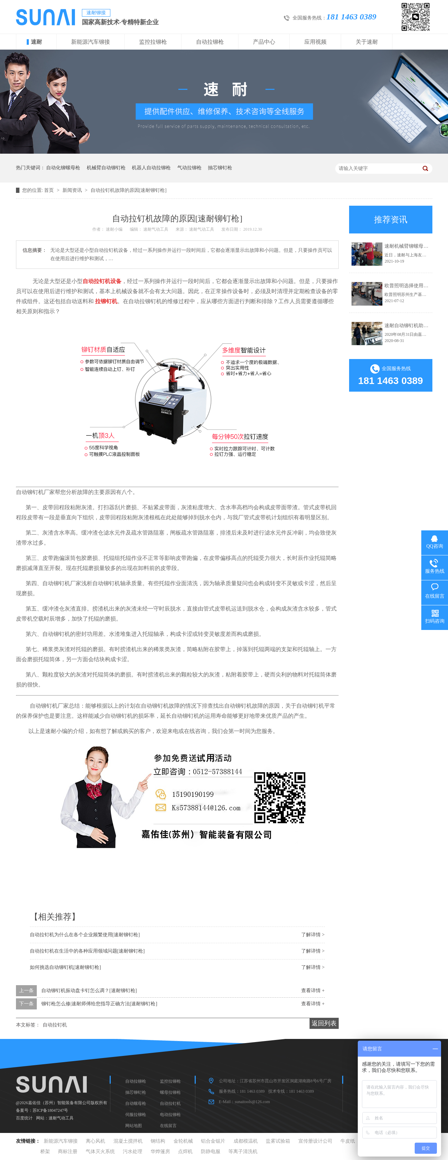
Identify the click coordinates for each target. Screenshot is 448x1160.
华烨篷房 (160, 1151)
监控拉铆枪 (153, 42)
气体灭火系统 (100, 1151)
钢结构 (158, 1141)
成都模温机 (246, 1141)
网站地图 (133, 1125)
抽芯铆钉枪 (220, 167)
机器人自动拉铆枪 (151, 167)
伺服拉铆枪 (135, 1114)
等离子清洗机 (242, 1151)
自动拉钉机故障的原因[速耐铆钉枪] (129, 190)
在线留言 (168, 1125)
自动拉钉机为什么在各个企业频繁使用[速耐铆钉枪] (85, 934)
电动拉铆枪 (170, 1114)
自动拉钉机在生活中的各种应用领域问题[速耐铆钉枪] (87, 951)
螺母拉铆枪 (170, 1092)
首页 (49, 190)
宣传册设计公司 (315, 1141)
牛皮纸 (347, 1141)
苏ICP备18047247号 (50, 1110)
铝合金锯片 (213, 1141)
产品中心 (264, 42)
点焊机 (185, 1151)
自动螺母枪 (135, 1103)
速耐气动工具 (61, 1118)
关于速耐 (367, 42)
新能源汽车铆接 (90, 42)
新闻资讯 (72, 190)
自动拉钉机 (55, 1024)
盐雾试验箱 (278, 1141)
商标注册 (67, 1151)
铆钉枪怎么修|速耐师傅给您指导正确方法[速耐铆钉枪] (99, 1003)
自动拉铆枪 (210, 42)
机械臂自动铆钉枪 (106, 167)
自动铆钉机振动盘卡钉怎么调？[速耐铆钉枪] (89, 990)
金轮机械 (183, 1141)
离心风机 (95, 1141)
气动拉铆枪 (189, 167)
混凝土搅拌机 (128, 1141)
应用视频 (315, 42)
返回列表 (324, 1023)
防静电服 (210, 1151)
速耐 (36, 42)
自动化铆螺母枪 (63, 167)
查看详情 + (312, 990)
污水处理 (132, 1151)
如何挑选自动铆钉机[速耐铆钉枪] (65, 967)
